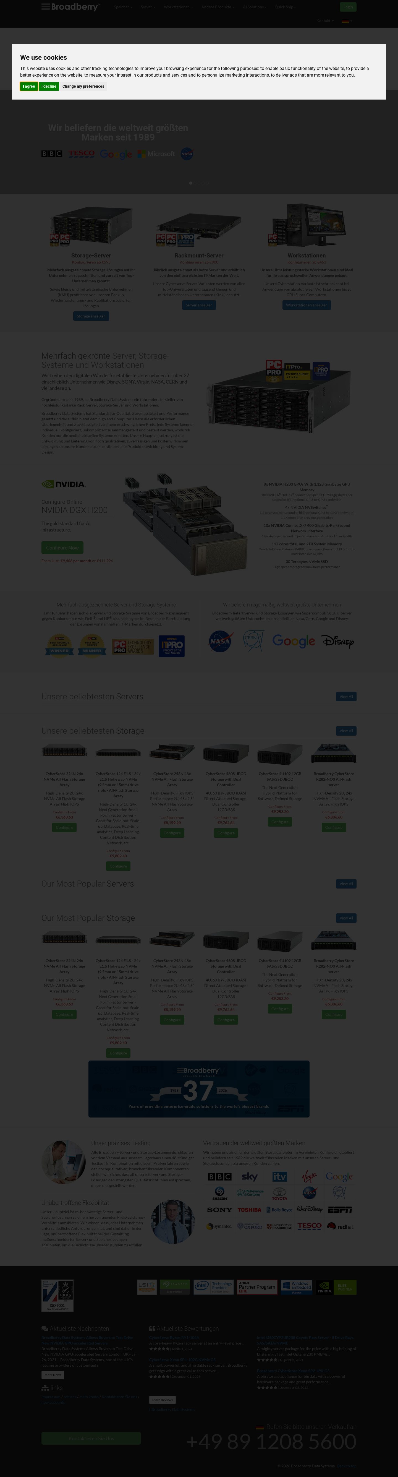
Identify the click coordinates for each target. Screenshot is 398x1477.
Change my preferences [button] (83, 86)
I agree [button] (29, 86)
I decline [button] (48, 86)
